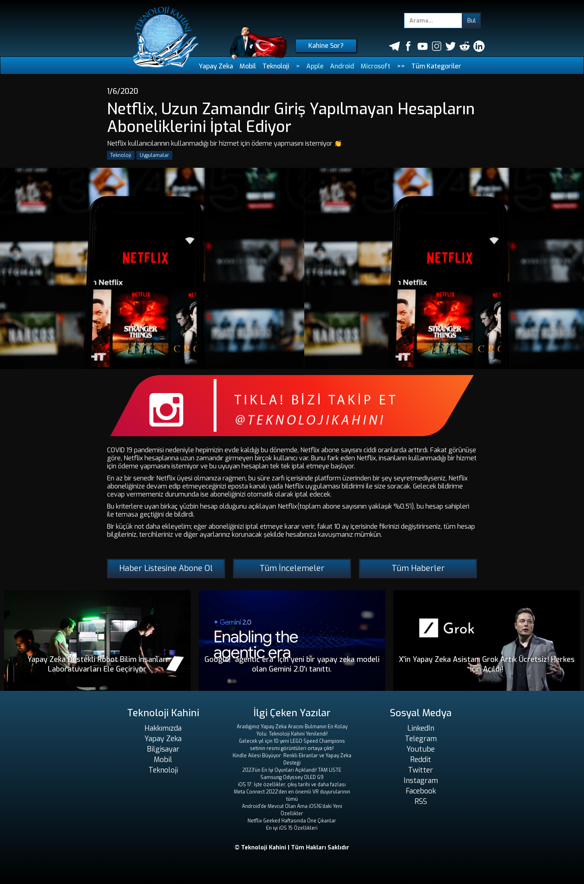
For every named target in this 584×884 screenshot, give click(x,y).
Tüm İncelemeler (292, 568)
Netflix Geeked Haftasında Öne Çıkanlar (292, 821)
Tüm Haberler (418, 568)
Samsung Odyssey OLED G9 (292, 777)
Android (342, 66)
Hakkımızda (163, 728)
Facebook (421, 791)
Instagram (421, 780)
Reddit (420, 759)
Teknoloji (275, 66)
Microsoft (375, 66)
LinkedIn (420, 728)
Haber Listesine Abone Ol (166, 568)
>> (401, 66)
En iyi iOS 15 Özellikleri (292, 828)
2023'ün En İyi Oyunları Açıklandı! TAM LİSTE (291, 770)
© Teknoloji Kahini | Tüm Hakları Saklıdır (292, 847)
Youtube (421, 749)
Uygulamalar (154, 155)
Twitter (420, 770)
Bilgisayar (163, 749)
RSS (421, 801)
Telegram (421, 739)
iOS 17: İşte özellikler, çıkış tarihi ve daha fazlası (292, 784)
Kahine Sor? (326, 45)
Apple (315, 66)
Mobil (247, 66)
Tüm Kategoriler (436, 66)
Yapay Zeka (216, 66)
